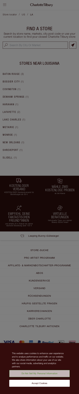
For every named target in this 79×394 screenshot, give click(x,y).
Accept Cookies (40, 384)
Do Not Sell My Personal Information (40, 374)
